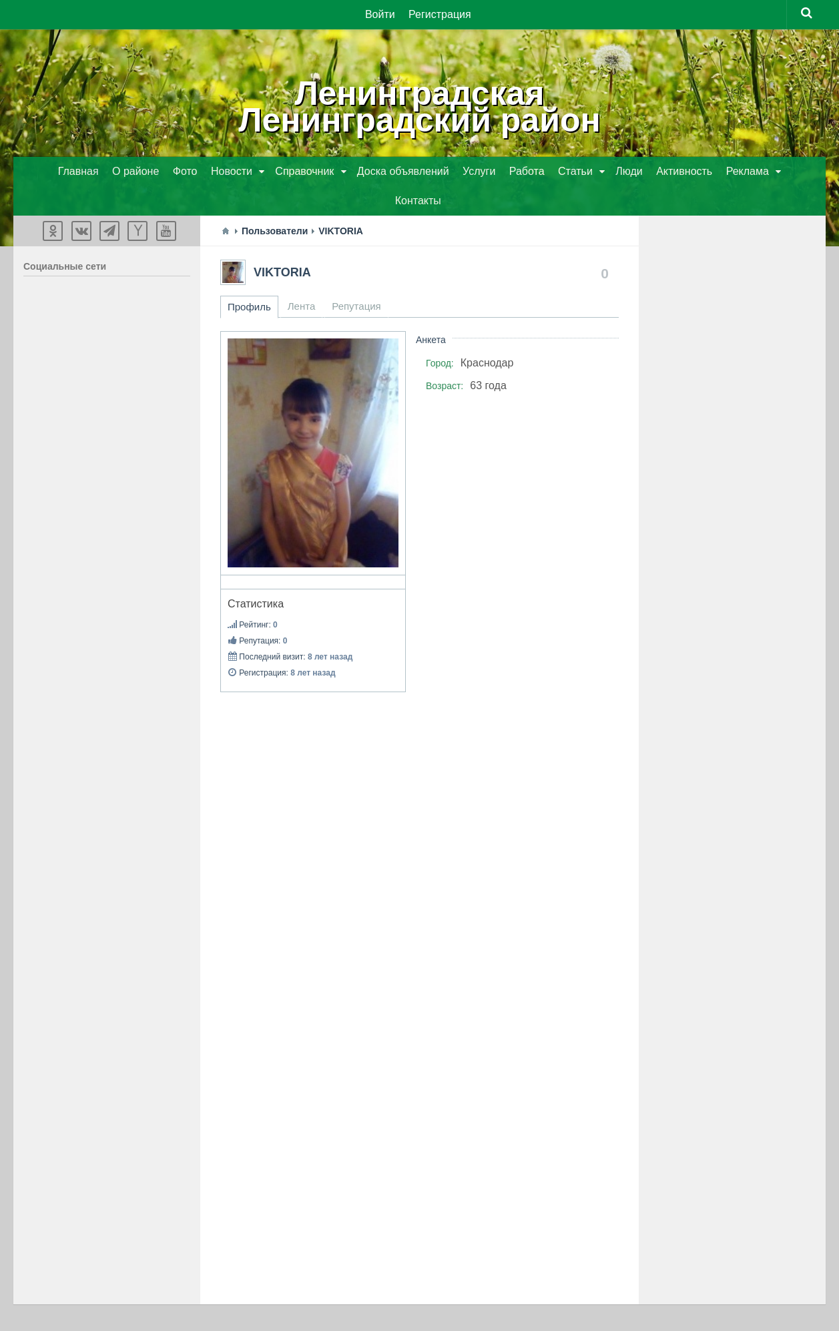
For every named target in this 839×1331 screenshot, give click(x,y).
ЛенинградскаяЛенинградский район (419, 107)
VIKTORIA (282, 272)
